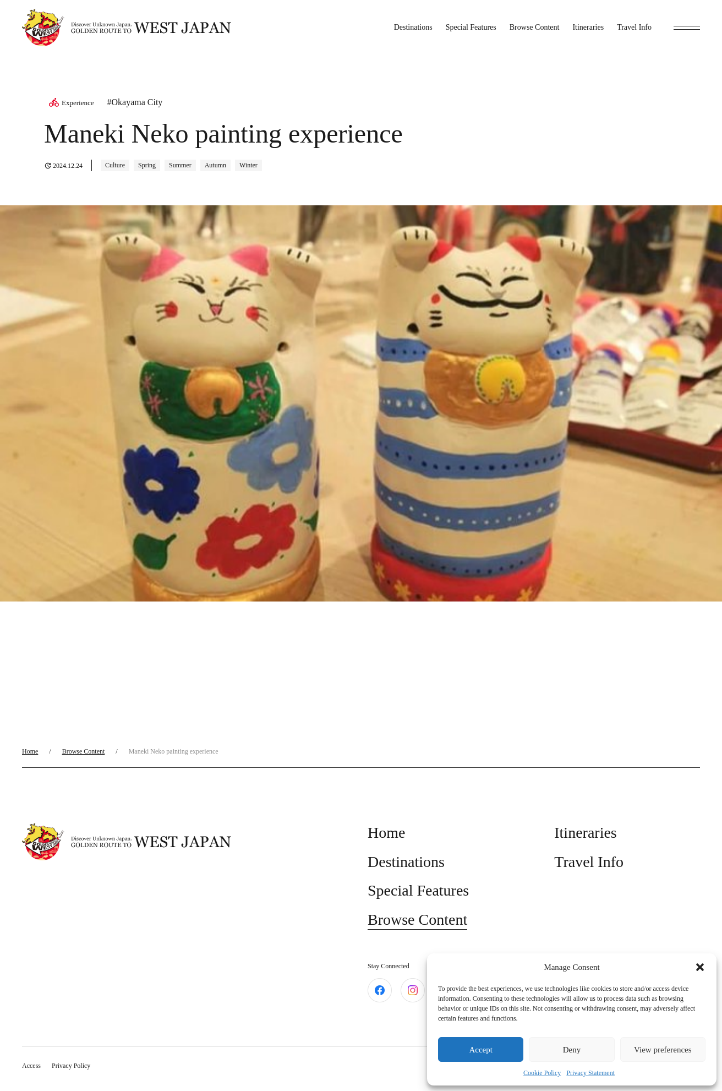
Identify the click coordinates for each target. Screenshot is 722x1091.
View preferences (662, 1049)
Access (31, 1066)
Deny (572, 1049)
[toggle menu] (687, 27)
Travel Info (634, 27)
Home (30, 751)
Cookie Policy (542, 1073)
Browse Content (535, 27)
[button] (699, 967)
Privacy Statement (590, 1073)
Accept (480, 1049)
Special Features (471, 27)
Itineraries (588, 27)
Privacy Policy (71, 1066)
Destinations (413, 27)
